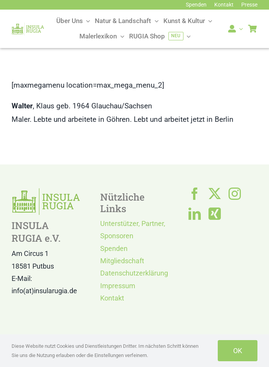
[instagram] (235, 194)
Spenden (114, 248)
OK (237, 351)
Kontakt (112, 298)
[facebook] (194, 194)
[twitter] (214, 194)
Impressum (117, 286)
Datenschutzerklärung (134, 273)
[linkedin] (194, 214)
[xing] (214, 214)
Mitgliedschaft (122, 261)
